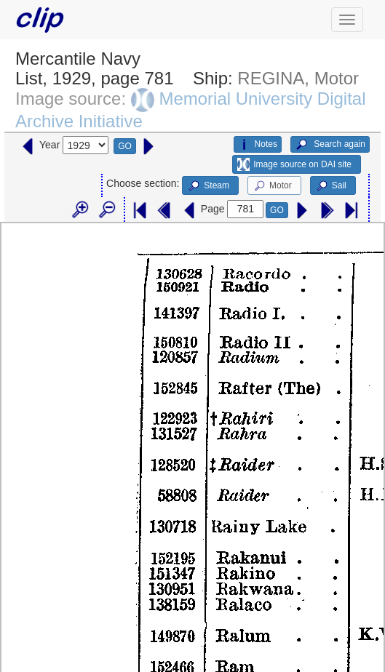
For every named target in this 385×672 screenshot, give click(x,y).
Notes (257, 144)
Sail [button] (330, 186)
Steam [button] (208, 186)
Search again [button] (330, 144)
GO (125, 146)
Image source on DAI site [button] (294, 164)
